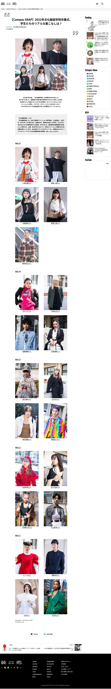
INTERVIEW (35, 667)
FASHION (34, 662)
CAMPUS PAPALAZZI (20, 27)
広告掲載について (66, 669)
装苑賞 (48, 677)
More (107, 164)
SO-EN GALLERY (50, 664)
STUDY (34, 672)
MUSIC (34, 677)
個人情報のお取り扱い (67, 672)
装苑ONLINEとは (65, 662)
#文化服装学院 (9, 29)
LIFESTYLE (49, 667)
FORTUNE (49, 672)
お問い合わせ (64, 667)
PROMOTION (49, 674)
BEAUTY (49, 669)
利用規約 (63, 664)
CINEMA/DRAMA (50, 662)
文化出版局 (64, 674)
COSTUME (35, 664)
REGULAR (35, 669)
